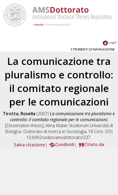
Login (110, 42)
